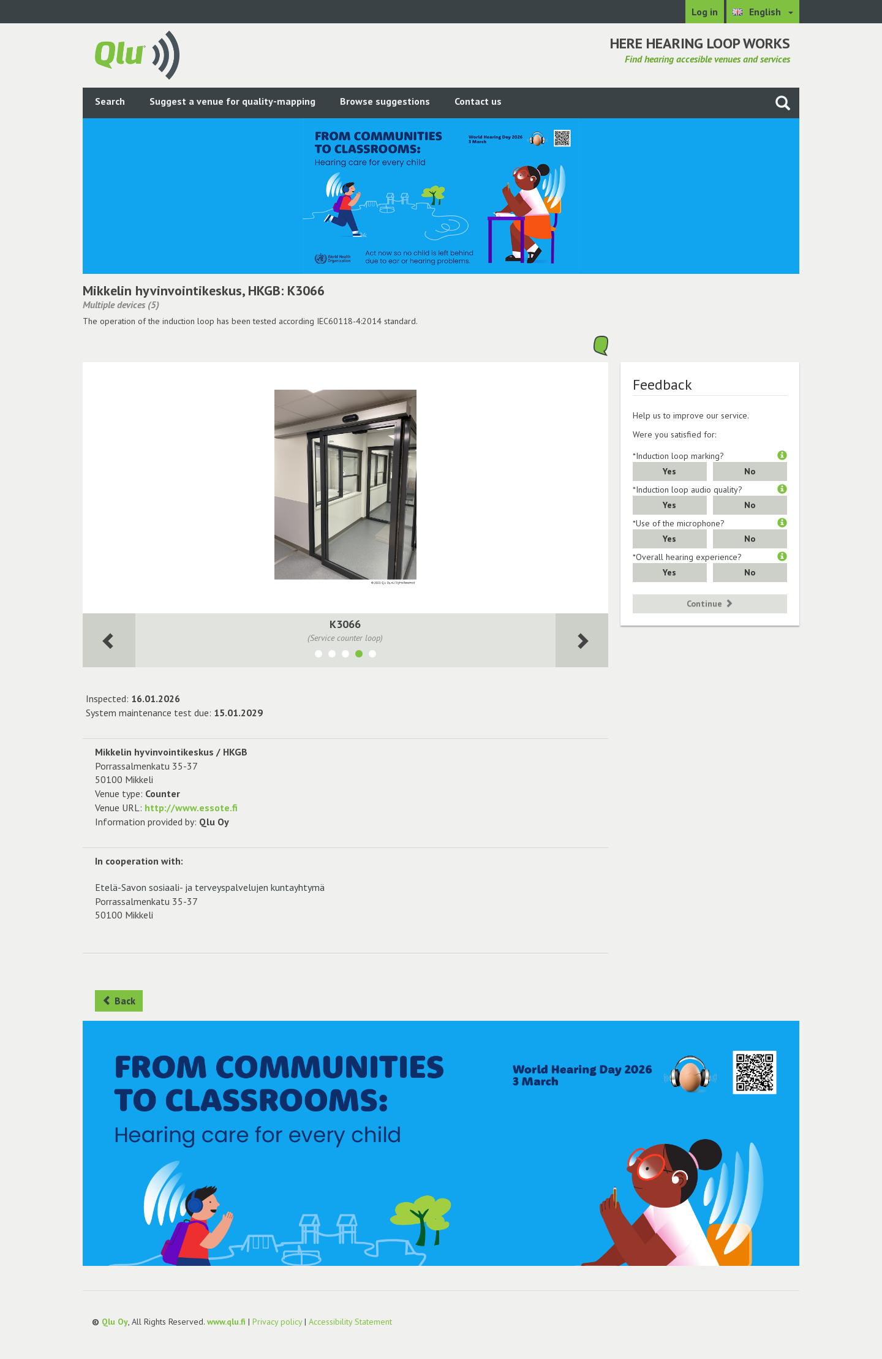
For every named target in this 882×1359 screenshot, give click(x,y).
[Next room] (109, 640)
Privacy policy (277, 1321)
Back (118, 1000)
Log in (705, 12)
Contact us (478, 101)
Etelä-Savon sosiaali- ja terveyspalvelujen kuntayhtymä (210, 887)
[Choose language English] (762, 11)
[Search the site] (782, 103)
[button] (782, 456)
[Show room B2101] (332, 655)
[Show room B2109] (318, 655)
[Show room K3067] (372, 655)
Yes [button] (669, 471)
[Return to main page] (137, 54)
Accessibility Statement (350, 1321)
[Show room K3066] (359, 655)
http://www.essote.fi (191, 807)
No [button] (749, 471)
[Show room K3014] (345, 655)
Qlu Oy (115, 1321)
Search (110, 101)
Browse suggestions (385, 101)
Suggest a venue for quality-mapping (232, 101)
